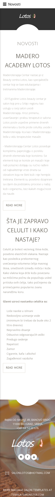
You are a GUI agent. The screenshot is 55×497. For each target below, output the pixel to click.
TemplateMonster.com (27, 494)
